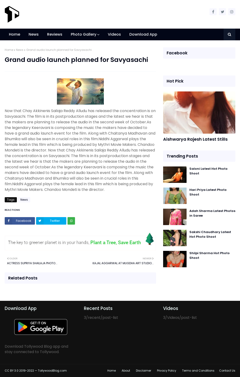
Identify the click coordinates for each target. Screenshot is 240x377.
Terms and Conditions (198, 371)
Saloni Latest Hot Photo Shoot (208, 171)
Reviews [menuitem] (54, 34)
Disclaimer (143, 371)
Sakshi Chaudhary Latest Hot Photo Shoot (210, 234)
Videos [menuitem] (114, 34)
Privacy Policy (166, 371)
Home (9, 50)
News (19, 50)
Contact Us (227, 371)
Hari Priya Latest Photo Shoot (208, 192)
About (126, 371)
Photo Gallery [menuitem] (83, 34)
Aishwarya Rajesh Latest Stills (195, 139)
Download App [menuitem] (143, 34)
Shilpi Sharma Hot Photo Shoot (209, 255)
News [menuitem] (34, 34)
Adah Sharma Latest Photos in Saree (212, 213)
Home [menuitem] (14, 34)
